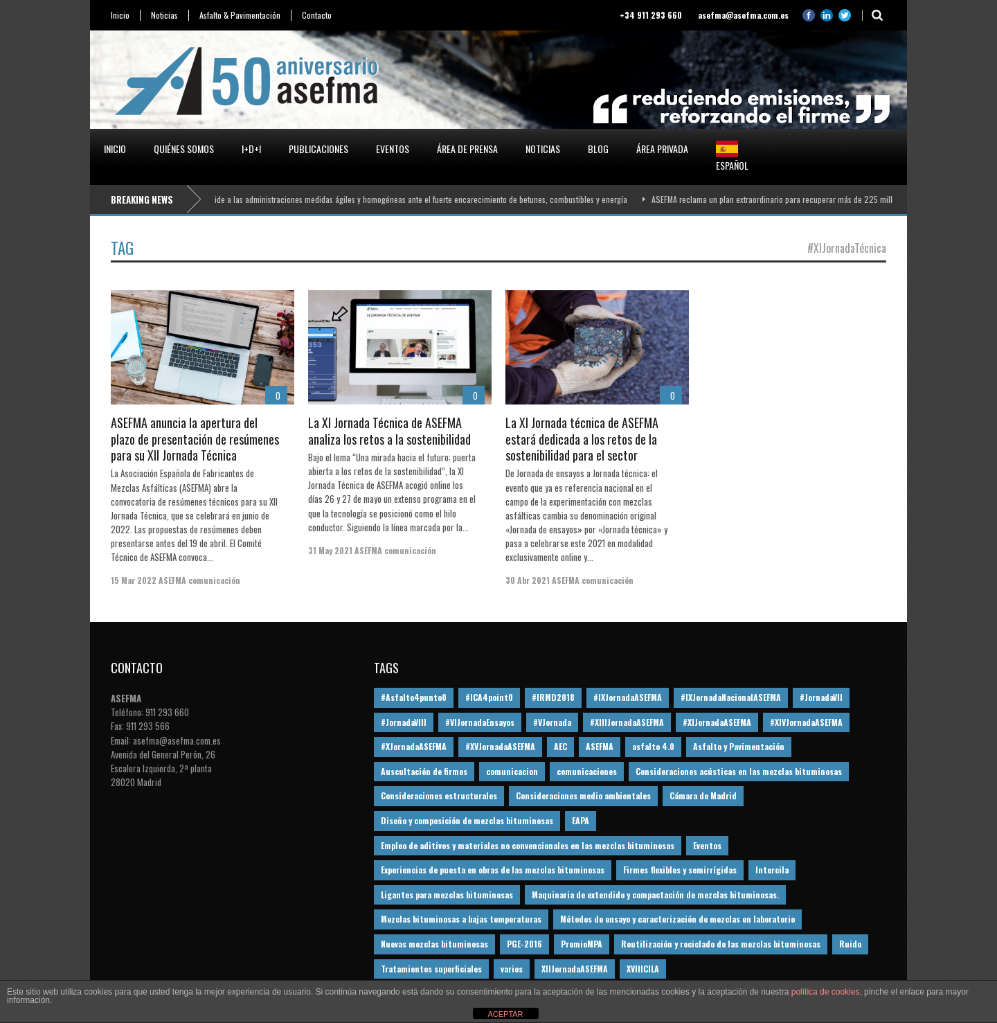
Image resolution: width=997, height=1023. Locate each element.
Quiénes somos (184, 148)
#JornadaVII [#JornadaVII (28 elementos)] (821, 697)
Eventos (392, 148)
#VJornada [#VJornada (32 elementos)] (552, 722)
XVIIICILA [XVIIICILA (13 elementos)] (643, 969)
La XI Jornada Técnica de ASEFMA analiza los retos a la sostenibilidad (389, 430)
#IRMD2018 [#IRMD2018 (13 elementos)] (553, 697)
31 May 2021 (330, 550)
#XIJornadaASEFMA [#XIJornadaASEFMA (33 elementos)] (717, 722)
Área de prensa (467, 148)
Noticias (164, 15)
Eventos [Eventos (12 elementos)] (707, 845)
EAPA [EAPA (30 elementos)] (580, 820)
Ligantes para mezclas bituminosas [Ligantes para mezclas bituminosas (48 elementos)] (447, 894)
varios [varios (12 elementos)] (512, 969)
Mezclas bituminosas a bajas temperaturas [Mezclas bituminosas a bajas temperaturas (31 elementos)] (461, 919)
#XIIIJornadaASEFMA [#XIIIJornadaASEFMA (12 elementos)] (627, 722)
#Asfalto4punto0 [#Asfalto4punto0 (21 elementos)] (414, 697)
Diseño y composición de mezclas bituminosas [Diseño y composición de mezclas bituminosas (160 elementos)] (467, 820)
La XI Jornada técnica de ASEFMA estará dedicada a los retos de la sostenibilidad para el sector (581, 438)
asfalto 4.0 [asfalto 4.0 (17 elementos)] (653, 746)
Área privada (662, 148)
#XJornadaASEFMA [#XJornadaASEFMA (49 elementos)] (414, 746)
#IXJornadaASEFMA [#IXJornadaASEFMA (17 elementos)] (627, 697)
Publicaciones (318, 148)
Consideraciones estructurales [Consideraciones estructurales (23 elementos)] (439, 795)
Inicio (120, 15)
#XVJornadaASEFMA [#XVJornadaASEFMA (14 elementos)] (500, 746)
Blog (598, 148)
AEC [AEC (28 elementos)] (560, 746)
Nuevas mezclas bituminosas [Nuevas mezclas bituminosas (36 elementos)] (434, 944)
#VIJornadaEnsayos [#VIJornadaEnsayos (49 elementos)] (479, 722)
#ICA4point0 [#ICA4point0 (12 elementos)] (489, 697)
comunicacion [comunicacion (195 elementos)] (512, 771)
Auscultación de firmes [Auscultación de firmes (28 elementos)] (424, 771)
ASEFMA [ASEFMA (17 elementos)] (599, 746)
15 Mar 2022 (133, 580)
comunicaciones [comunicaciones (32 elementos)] (587, 771)
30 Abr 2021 (527, 580)
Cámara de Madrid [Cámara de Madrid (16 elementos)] (703, 795)
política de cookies (825, 992)
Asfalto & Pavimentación (239, 15)
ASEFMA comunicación (199, 580)
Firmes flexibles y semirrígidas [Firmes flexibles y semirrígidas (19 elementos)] (680, 869)
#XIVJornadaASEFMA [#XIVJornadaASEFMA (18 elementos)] (806, 722)
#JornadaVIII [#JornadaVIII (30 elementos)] (403, 722)
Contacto (317, 15)
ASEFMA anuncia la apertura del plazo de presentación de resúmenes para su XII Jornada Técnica (195, 438)
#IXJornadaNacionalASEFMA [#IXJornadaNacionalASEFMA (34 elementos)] (731, 697)
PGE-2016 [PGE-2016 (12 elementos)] (524, 944)
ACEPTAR (505, 1014)
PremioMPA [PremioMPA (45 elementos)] (581, 944)
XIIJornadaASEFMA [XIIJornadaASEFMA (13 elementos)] (574, 969)
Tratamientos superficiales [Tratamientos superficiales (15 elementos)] (431, 969)
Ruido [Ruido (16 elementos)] (850, 944)
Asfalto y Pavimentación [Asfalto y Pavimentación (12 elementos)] (738, 746)
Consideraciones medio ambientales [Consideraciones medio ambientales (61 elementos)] (583, 795)
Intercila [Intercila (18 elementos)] (772, 869)
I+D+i (251, 148)
